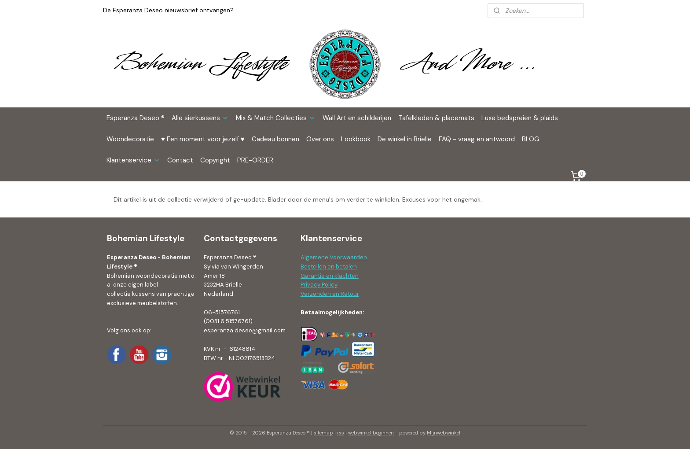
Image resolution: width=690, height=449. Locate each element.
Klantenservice (133, 160)
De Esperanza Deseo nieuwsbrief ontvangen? (168, 10)
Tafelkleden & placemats (436, 118)
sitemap (323, 433)
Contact (180, 160)
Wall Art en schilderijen (357, 118)
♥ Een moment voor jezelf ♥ (203, 139)
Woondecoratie (130, 139)
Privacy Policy (319, 284)
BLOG (530, 139)
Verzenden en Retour (330, 294)
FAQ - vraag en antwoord (477, 139)
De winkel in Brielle (405, 139)
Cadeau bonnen (275, 139)
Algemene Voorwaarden (334, 257)
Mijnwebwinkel (443, 433)
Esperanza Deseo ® (135, 118)
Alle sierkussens (200, 118)
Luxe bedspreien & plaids (519, 118)
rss (340, 433)
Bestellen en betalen (329, 266)
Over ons (320, 139)
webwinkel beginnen (371, 433)
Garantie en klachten (330, 276)
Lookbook (356, 139)
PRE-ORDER (255, 160)
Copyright (215, 160)
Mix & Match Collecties (276, 118)
